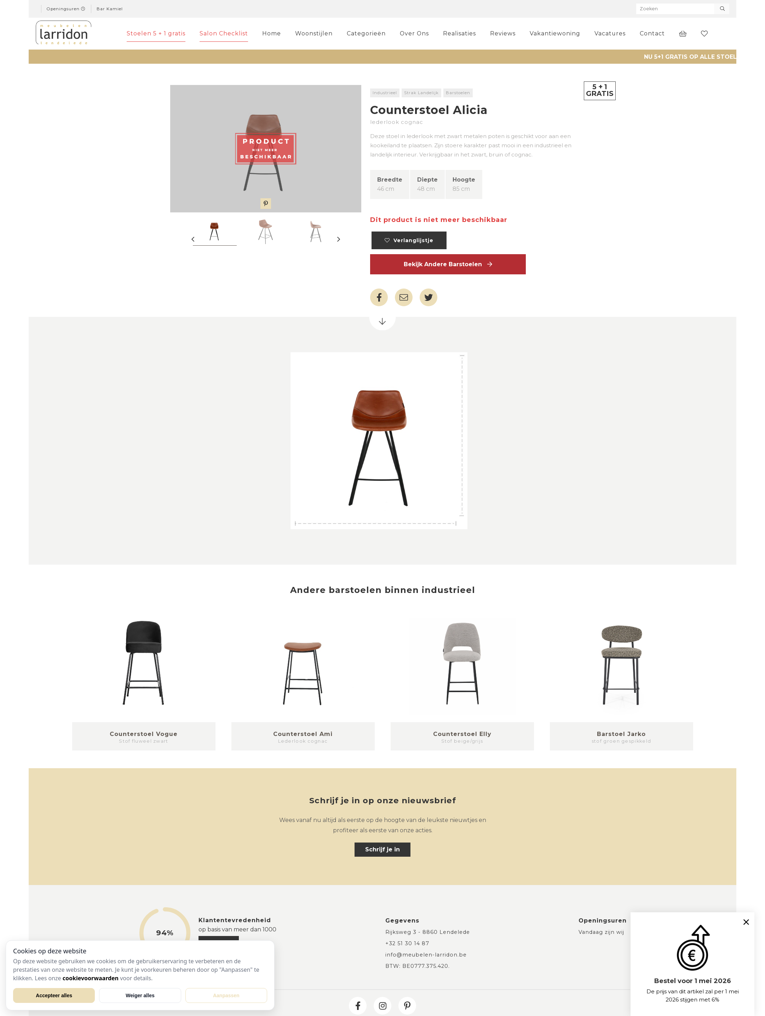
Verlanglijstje (409, 240)
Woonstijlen (314, 33)
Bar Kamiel (110, 8)
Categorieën (366, 33)
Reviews (503, 33)
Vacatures (610, 33)
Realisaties (459, 33)
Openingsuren (66, 8)
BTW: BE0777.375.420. (417, 966)
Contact (652, 33)
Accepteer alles (54, 995)
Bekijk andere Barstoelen (448, 264)
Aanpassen (226, 995)
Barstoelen (458, 92)
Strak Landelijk (421, 92)
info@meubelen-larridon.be (426, 955)
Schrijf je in (382, 849)
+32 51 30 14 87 (407, 943)
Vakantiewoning (555, 33)
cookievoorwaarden (91, 978)
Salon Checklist (224, 33)
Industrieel (385, 92)
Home (271, 33)
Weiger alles (140, 995)
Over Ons (414, 33)
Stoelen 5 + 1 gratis (156, 33)
